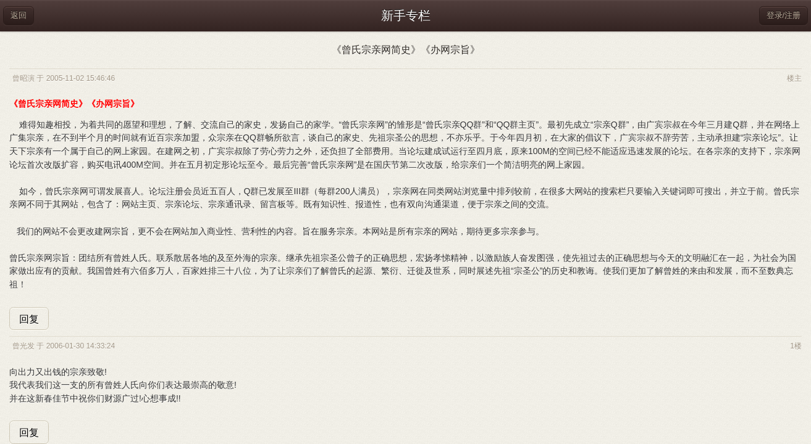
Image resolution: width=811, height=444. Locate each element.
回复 (29, 319)
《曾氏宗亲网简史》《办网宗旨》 (406, 49)
